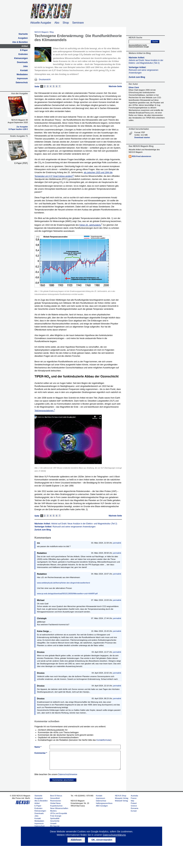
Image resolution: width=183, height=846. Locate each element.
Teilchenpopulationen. (44, 410)
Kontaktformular (103, 740)
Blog (52, 32)
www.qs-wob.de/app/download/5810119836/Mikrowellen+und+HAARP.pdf (67, 594)
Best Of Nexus (56, 796)
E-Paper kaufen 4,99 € (18, 129)
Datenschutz (22, 82)
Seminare (78, 22)
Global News (55, 803)
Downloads (22, 62)
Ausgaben (23, 38)
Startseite (23, 34)
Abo (56, 22)
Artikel (25, 46)
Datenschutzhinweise (67, 774)
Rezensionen (55, 801)
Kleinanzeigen (21, 58)
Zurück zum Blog (42, 530)
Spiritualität (54, 818)
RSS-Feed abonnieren (141, 156)
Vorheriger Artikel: (65, 526)
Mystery (53, 811)
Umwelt (53, 823)
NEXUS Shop (120, 796)
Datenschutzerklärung (114, 835)
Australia (134, 796)
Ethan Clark (134, 87)
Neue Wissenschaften (59, 808)
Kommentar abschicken (63, 780)
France (133, 798)
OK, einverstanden (101, 839)
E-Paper (24, 50)
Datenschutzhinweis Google (139, 47)
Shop (66, 22)
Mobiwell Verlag (121, 801)
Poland (133, 803)
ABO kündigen (102, 806)
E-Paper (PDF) (21, 163)
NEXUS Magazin (41, 32)
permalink (117, 543)
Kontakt (24, 70)
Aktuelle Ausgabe (40, 22)
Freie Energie (55, 816)
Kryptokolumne (56, 806)
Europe (134, 811)
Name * (37, 747)
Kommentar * (40, 753)
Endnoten (23, 54)
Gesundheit (55, 798)
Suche (155, 41)
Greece (134, 806)
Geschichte (54, 821)
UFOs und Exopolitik (58, 813)
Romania (134, 808)
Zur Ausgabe (22, 127)
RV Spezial (54, 826)
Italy (132, 801)
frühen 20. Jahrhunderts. (90, 225)
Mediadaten (22, 74)
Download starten (142, 137)
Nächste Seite (115, 86)
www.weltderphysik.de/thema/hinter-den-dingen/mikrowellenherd (63, 583)
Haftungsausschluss (104, 803)
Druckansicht (44, 79)
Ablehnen (76, 839)
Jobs (25, 66)
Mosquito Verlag (121, 798)
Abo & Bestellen (20, 42)
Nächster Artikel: (75, 523)
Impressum (22, 78)
